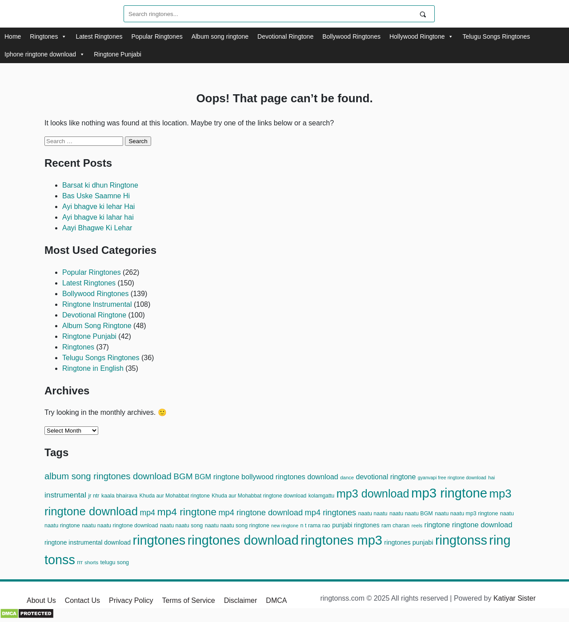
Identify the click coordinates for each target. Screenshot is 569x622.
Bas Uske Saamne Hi (96, 196)
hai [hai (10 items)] (491, 477)
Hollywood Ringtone (421, 36)
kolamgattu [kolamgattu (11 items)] (322, 496)
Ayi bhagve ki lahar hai (98, 217)
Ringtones (48, 36)
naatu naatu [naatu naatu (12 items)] (373, 513)
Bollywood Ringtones (351, 36)
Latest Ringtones (99, 36)
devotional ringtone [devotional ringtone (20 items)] (386, 477)
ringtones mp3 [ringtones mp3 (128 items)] (341, 540)
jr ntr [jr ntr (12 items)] (94, 496)
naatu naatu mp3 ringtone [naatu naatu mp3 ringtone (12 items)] (466, 513)
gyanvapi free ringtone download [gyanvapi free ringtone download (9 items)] (452, 477)
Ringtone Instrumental (97, 304)
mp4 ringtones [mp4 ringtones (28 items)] (331, 512)
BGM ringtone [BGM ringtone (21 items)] (217, 477)
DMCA (276, 600)
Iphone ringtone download (44, 54)
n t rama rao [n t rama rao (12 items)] (315, 525)
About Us (41, 600)
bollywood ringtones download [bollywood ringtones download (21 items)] (289, 477)
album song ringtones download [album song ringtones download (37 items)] (108, 476)
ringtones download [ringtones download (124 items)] (243, 540)
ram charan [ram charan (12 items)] (395, 525)
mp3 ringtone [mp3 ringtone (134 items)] (449, 493)
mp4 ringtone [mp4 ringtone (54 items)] (186, 512)
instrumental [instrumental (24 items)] (65, 494)
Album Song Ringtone (97, 325)
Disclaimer (240, 600)
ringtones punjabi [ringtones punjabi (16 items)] (408, 542)
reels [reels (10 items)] (417, 525)
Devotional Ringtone (285, 36)
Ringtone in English (93, 368)
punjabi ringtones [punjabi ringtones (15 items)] (355, 525)
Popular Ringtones (156, 36)
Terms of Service (188, 600)
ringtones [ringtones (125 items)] (159, 540)
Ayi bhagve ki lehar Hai (98, 206)
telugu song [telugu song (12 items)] (114, 562)
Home (12, 36)
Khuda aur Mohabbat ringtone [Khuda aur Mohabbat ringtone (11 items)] (174, 496)
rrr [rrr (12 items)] (79, 562)
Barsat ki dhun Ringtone (100, 185)
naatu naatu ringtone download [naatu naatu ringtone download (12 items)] (120, 525)
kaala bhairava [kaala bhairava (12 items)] (119, 496)
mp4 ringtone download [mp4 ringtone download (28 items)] (260, 512)
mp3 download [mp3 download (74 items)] (373, 493)
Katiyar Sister (514, 598)
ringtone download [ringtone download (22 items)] (482, 525)
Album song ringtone (220, 36)
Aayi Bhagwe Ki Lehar (97, 228)
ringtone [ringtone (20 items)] (437, 525)
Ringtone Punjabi (117, 54)
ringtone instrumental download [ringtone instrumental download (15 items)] (87, 542)
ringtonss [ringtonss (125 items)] (461, 540)
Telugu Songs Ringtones (496, 36)
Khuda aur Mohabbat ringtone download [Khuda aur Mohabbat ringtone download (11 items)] (259, 496)
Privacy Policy (131, 600)
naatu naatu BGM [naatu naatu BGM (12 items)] (411, 513)
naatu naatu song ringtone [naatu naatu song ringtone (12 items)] (237, 525)
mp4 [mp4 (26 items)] (147, 512)
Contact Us (82, 600)
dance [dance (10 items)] (347, 477)
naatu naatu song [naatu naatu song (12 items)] (181, 525)
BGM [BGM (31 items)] (182, 476)
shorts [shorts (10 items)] (91, 562)
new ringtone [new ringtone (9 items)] (284, 525)
